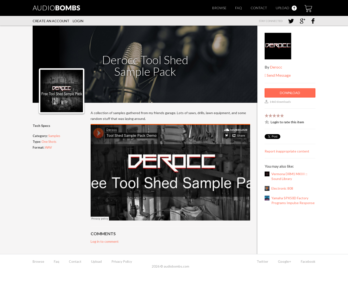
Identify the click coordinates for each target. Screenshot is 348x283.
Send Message (278, 75)
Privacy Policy (121, 261)
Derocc (276, 67)
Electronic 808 (282, 188)
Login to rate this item (287, 122)
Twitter (262, 261)
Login (78, 21)
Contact (259, 8)
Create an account (51, 21)
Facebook (308, 261)
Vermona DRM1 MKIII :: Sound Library (289, 176)
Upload (286, 8)
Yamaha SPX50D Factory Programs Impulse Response (293, 200)
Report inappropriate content (287, 151)
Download (290, 93)
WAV (48, 147)
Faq (238, 8)
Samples (54, 136)
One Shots (49, 142)
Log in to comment (105, 241)
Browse (219, 8)
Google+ (284, 261)
